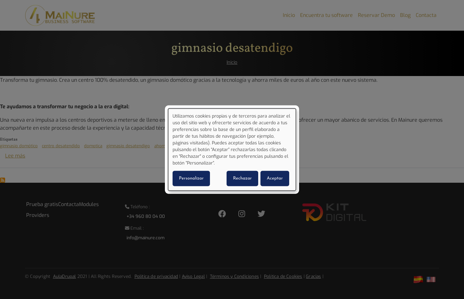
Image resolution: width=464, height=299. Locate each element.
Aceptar (275, 178)
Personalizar (191, 178)
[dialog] (232, 150)
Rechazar (242, 178)
